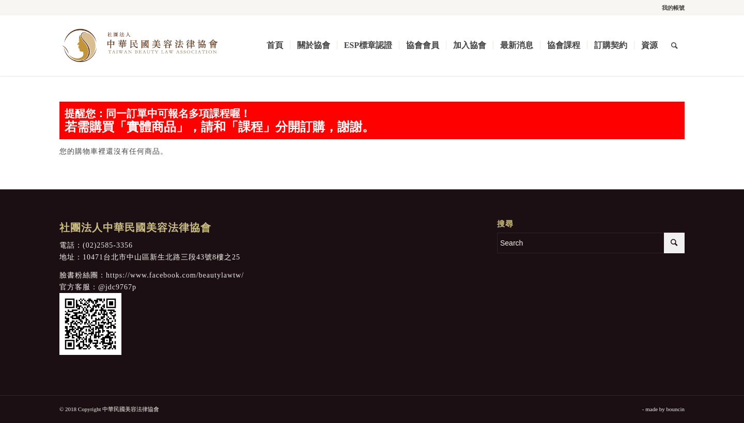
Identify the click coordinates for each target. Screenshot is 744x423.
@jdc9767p (117, 287)
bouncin (676, 409)
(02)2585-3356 (108, 245)
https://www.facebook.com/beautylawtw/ (175, 275)
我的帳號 (673, 8)
